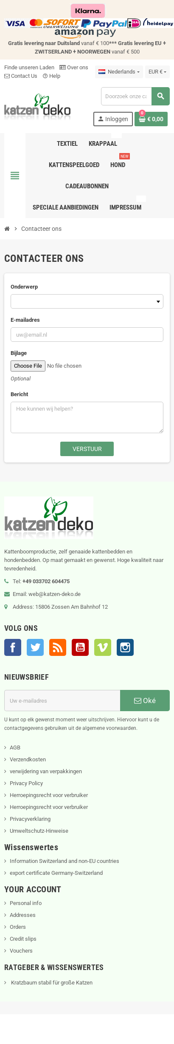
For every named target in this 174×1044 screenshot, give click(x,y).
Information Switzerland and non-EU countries (64, 861)
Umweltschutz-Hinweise (39, 831)
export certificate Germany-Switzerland (56, 873)
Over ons (73, 67)
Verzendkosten (28, 759)
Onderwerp (24, 287)
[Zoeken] (135, 96)
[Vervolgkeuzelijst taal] (119, 71)
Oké (145, 700)
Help (51, 76)
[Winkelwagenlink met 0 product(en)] (151, 119)
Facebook (12, 647)
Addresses (23, 915)
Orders (18, 927)
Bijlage (19, 353)
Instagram (125, 647)
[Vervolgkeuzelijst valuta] (157, 71)
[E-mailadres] (62, 700)
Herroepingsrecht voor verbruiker (49, 795)
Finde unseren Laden (29, 67)
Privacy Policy (26, 783)
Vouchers (21, 951)
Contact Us (20, 76)
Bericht (19, 394)
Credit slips (23, 939)
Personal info (26, 903)
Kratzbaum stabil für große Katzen (51, 982)
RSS (57, 647)
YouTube (80, 647)
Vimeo (102, 647)
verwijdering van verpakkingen (46, 771)
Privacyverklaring (30, 819)
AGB (15, 747)
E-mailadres (25, 320)
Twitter (35, 647)
